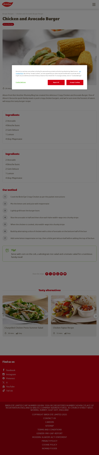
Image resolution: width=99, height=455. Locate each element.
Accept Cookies (75, 82)
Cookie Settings (21, 82)
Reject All (56, 82)
